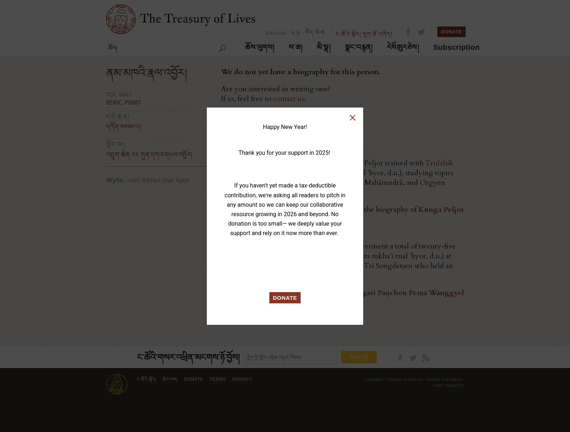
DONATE (285, 298)
